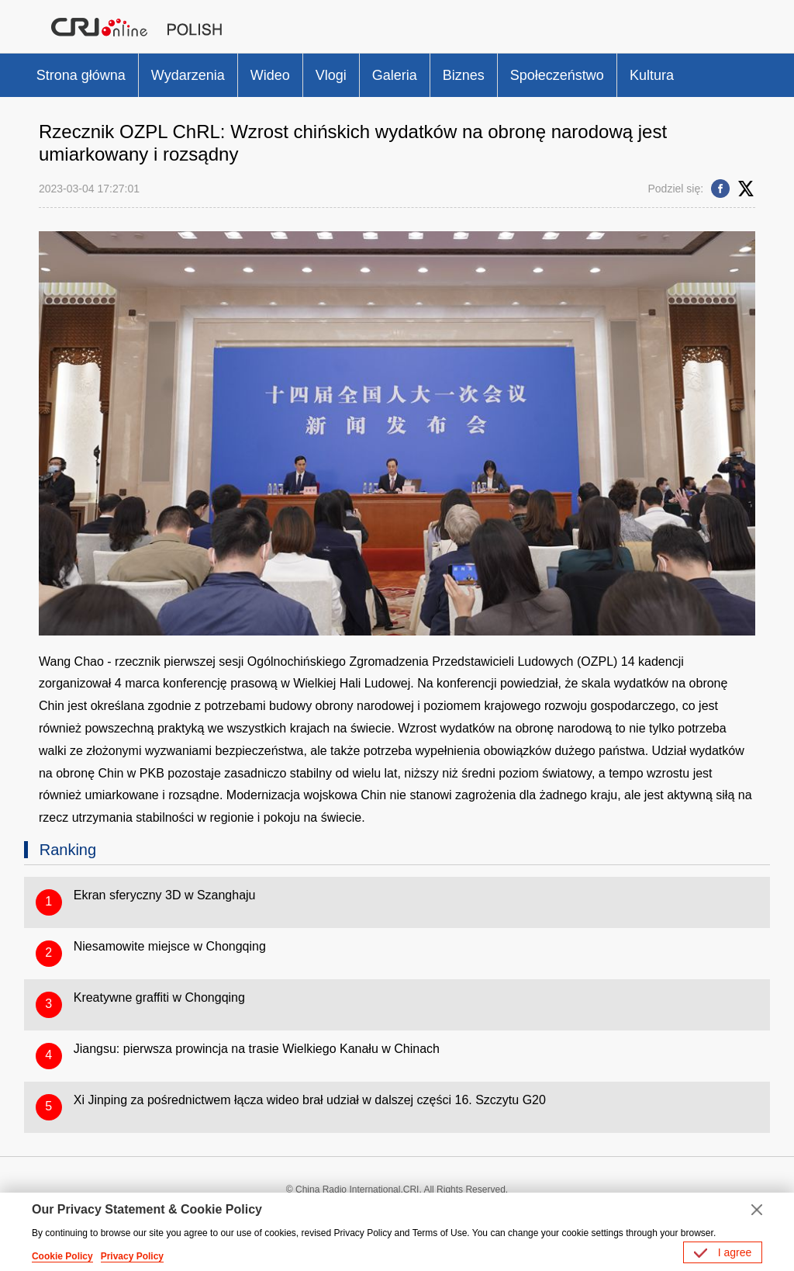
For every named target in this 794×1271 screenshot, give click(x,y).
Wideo (270, 75)
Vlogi (331, 75)
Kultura (652, 75)
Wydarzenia (188, 75)
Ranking (68, 849)
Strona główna (81, 75)
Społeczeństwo (557, 75)
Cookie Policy (62, 1256)
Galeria (394, 75)
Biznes (464, 75)
